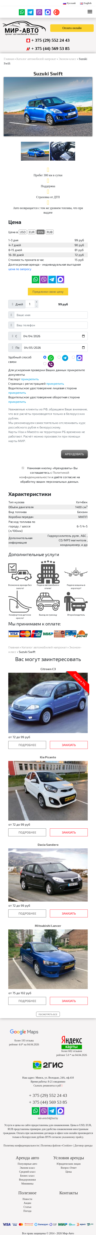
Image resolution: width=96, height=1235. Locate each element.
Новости (27, 1206)
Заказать (69, 752)
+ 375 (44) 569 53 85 (50, 48)
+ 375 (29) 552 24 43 (50, 40)
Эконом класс (27, 1175)
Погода (27, 1218)
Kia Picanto (48, 764)
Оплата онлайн (72, 28)
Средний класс (27, 1179)
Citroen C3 (48, 676)
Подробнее (27, 752)
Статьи (27, 1214)
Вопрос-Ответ (68, 1175)
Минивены (27, 1191)
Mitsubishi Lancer (48, 933)
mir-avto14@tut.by (48, 1125)
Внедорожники (27, 1187)
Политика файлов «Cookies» (56, 1152)
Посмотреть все (48, 1021)
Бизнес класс (27, 1183)
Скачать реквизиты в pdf (48, 1093)
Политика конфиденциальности (21, 1152)
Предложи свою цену (48, 299)
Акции (27, 1210)
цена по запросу (19, 276)
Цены (69, 1179)
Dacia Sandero (48, 852)
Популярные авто (27, 1171)
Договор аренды (83, 1152)
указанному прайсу (72, 1144)
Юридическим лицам (69, 1171)
